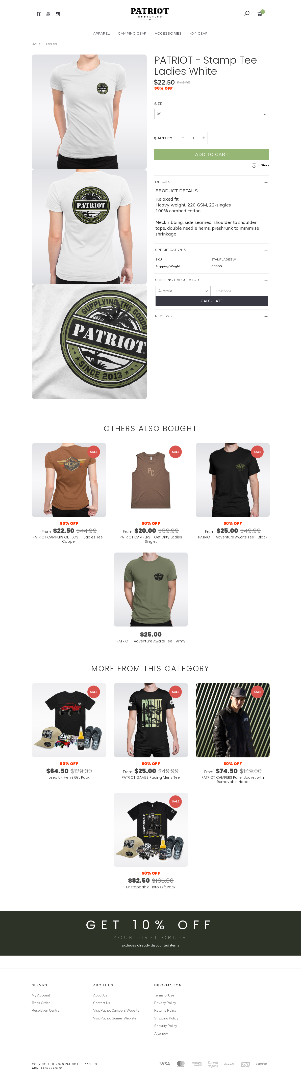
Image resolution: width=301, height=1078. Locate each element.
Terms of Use (164, 995)
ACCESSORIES (168, 33)
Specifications (170, 250)
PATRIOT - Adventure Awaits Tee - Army (150, 648)
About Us (100, 995)
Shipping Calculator (177, 280)
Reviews (163, 316)
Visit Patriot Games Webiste (114, 1018)
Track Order (41, 1003)
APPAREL (101, 33)
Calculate (212, 301)
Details (162, 182)
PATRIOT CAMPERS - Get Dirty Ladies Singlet (151, 546)
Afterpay (161, 1033)
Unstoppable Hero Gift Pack (150, 894)
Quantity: (163, 138)
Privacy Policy (165, 1003)
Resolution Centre (46, 1010)
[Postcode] (240, 291)
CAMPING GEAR (132, 33)
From (69, 539)
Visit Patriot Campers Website (116, 1010)
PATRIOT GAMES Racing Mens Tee (151, 784)
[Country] (183, 291)
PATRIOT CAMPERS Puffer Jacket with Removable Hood (233, 787)
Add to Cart (212, 154)
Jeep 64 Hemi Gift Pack (69, 784)
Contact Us (101, 1003)
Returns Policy (165, 1010)
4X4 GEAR (199, 33)
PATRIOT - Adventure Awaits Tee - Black (232, 544)
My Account (41, 995)
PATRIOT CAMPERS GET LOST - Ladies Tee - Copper (69, 546)
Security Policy (165, 1026)
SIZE (158, 103)
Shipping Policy (166, 1018)
